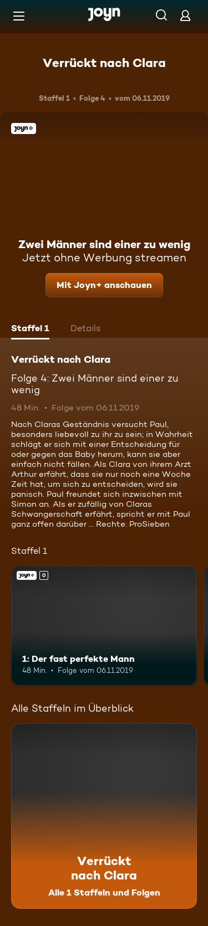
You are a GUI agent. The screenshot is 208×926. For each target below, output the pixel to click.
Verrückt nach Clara (104, 62)
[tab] (30, 329)
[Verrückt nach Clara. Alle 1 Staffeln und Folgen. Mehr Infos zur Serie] (104, 816)
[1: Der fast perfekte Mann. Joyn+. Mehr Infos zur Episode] (104, 625)
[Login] (185, 15)
